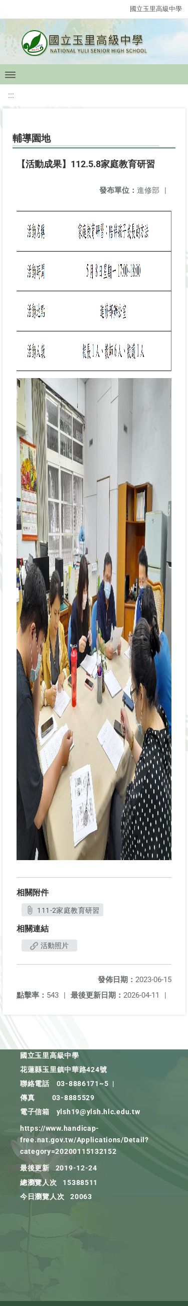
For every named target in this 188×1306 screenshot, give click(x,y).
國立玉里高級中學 (156, 9)
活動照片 (49, 945)
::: (11, 95)
